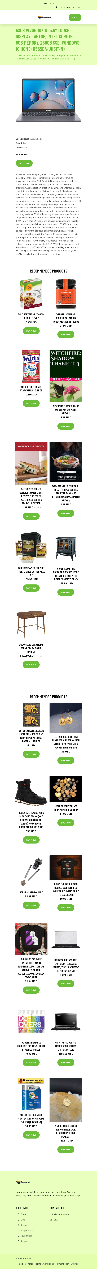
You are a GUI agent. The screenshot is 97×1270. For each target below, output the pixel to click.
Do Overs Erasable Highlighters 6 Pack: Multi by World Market (31, 1046)
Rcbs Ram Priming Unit (31, 892)
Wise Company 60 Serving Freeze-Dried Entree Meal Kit (31, 571)
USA (61, 7)
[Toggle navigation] (19, 17)
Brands (24, 1214)
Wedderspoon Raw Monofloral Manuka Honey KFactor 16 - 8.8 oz (66, 318)
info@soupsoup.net (72, 7)
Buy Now (24, 163)
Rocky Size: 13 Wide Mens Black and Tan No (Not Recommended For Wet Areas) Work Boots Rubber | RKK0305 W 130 (31, 820)
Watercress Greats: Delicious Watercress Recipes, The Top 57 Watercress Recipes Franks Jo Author (31, 496)
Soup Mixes (26, 1235)
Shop (75, 17)
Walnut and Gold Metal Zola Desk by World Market (31, 648)
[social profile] (53, 3)
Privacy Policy (62, 1263)
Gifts (23, 1219)
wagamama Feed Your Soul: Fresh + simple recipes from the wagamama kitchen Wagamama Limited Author (66, 493)
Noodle (38, 138)
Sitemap (75, 1263)
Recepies (25, 1225)
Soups (31, 138)
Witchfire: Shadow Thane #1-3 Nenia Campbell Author (66, 410)
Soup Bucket (27, 1230)
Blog (21, 1263)
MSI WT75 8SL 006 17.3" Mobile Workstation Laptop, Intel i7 (66, 1046)
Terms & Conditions (44, 1263)
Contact (29, 1263)
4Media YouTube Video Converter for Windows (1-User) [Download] (31, 1118)
